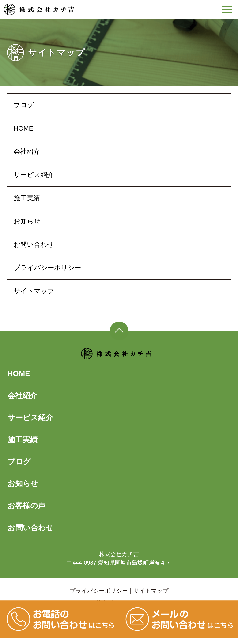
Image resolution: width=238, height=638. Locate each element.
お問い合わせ (34, 244)
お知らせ (27, 221)
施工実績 (27, 198)
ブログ (24, 105)
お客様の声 (26, 505)
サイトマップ (34, 291)
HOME (23, 128)
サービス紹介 (34, 174)
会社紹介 (27, 151)
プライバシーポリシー (47, 267)
